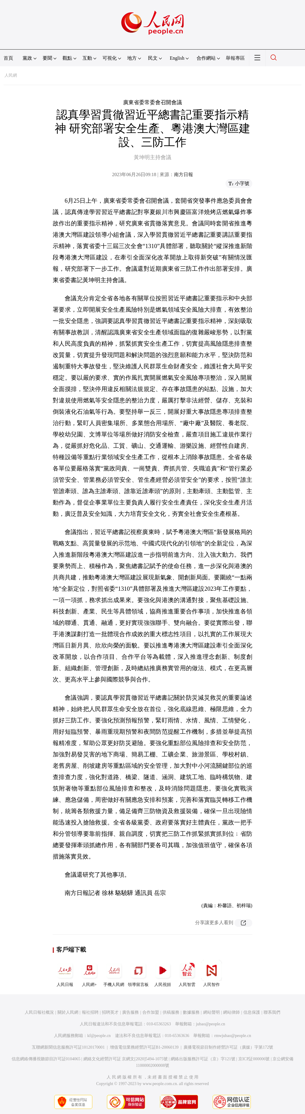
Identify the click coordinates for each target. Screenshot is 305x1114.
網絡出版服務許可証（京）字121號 (203, 1059)
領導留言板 (138, 973)
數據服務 (191, 1012)
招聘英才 (110, 1012)
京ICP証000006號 (254, 1059)
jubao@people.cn (210, 1024)
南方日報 (183, 174)
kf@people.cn (99, 1035)
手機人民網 (113, 973)
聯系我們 (272, 1012)
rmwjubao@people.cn (232, 1035)
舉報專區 (235, 58)
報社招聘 (90, 1012)
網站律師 (231, 1012)
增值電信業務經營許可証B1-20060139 (144, 1047)
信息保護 (251, 1012)
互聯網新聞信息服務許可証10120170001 (68, 1047)
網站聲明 (211, 1012)
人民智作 (211, 973)
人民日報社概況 (39, 1012)
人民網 (10, 75)
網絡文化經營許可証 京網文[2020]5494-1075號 (125, 1059)
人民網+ (89, 973)
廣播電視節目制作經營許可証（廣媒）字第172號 (228, 1047)
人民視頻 (162, 973)
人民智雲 (187, 973)
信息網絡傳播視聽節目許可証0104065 (46, 1059)
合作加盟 (150, 1012)
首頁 (8, 58)
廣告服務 (130, 1012)
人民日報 (65, 973)
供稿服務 (171, 1012)
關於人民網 (67, 1012)
